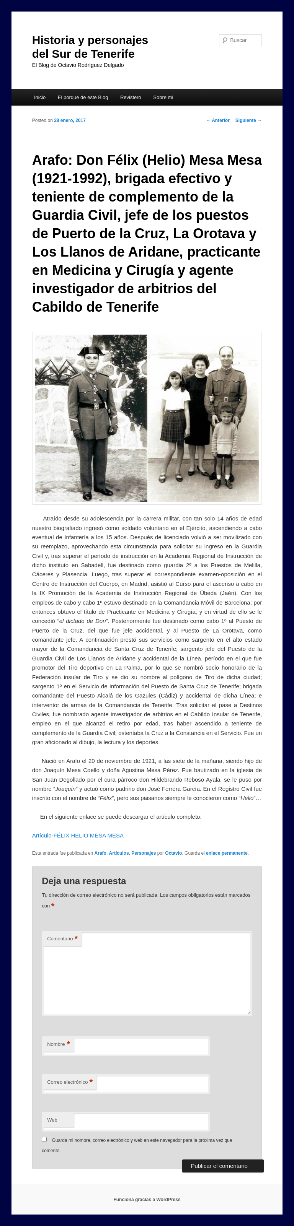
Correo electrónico (70, 1082)
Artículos (119, 853)
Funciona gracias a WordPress (146, 1199)
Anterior (218, 120)
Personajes (143, 853)
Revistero (130, 97)
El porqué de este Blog (83, 97)
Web (52, 1120)
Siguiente (248, 120)
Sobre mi (163, 97)
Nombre (58, 1044)
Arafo (100, 853)
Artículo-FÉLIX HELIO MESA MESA (78, 835)
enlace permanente (227, 853)
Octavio (173, 853)
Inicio (40, 97)
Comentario (62, 939)
